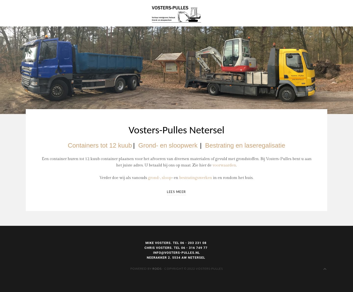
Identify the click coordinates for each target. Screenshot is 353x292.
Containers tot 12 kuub (100, 145)
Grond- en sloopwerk (167, 145)
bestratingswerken (195, 178)
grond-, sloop (159, 178)
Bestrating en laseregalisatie (245, 145)
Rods (157, 268)
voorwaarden (224, 165)
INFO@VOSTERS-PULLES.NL (176, 252)
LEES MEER (176, 192)
